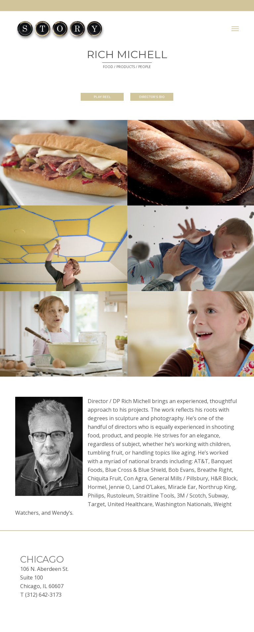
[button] (235, 28)
